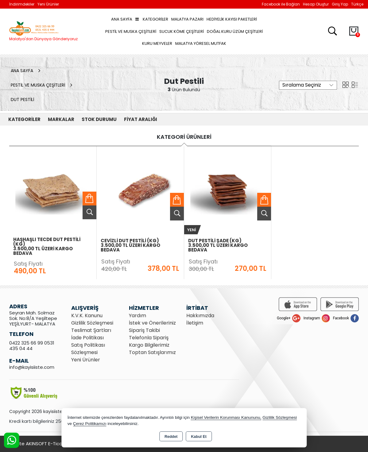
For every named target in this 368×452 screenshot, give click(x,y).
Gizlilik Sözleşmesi (92, 322)
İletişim (194, 322)
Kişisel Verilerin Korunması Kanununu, (226, 417)
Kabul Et (199, 436)
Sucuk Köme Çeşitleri (181, 31)
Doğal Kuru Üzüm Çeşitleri (235, 31)
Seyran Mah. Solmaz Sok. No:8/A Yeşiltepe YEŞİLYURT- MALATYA (33, 318)
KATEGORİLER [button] (24, 119)
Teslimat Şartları (91, 330)
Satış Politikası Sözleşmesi (88, 348)
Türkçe (357, 4)
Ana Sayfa (121, 19)
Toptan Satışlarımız (152, 352)
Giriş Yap (340, 4)
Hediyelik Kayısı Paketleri (232, 19)
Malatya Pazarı (187, 19)
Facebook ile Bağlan (281, 4)
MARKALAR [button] (61, 119)
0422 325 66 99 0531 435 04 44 (31, 346)
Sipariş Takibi (144, 330)
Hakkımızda (200, 315)
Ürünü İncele (89, 212)
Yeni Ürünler (85, 359)
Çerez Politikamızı (90, 423)
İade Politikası (87, 337)
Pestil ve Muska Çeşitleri (130, 31)
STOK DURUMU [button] (99, 119)
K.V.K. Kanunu (87, 315)
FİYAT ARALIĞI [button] (140, 119)
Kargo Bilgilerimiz (149, 345)
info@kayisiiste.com (31, 367)
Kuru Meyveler (157, 43)
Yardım (137, 315)
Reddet (171, 436)
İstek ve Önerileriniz (152, 322)
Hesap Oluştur (316, 4)
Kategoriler (151, 19)
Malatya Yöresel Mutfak (200, 43)
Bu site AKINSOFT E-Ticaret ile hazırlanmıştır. (58, 443)
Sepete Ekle (89, 198)
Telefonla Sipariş (149, 337)
